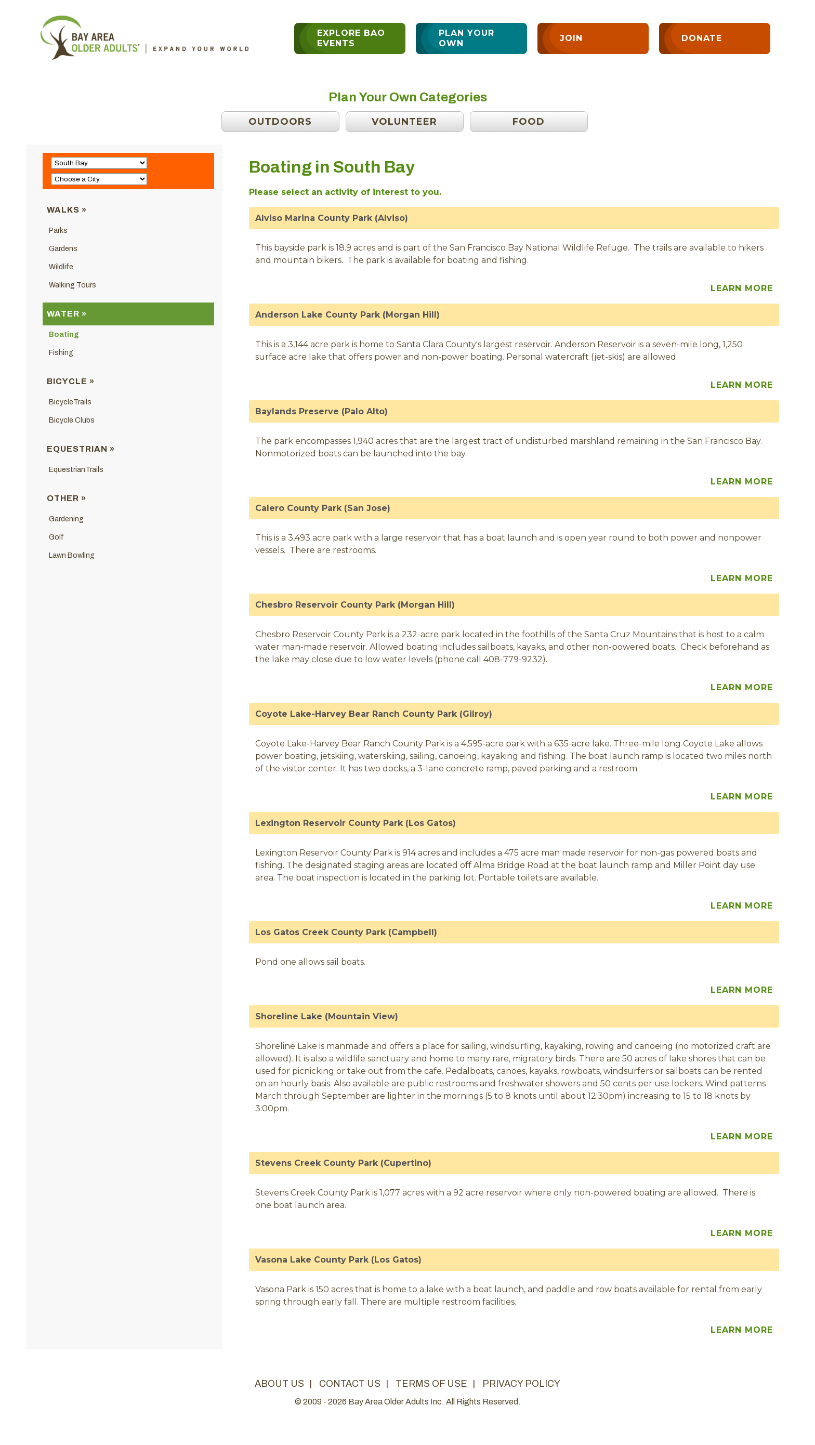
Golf (56, 537)
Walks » (67, 209)
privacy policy (521, 1383)
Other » (66, 498)
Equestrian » (81, 448)
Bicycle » (71, 381)
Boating (64, 334)
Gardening (66, 519)
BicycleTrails (70, 402)
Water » (67, 313)
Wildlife (61, 267)
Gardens (63, 249)
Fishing (61, 353)
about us (279, 1383)
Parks (58, 230)
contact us (349, 1383)
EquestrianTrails (76, 470)
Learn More (742, 288)
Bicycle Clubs (72, 420)
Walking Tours (72, 285)
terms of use (431, 1383)
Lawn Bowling (72, 555)
